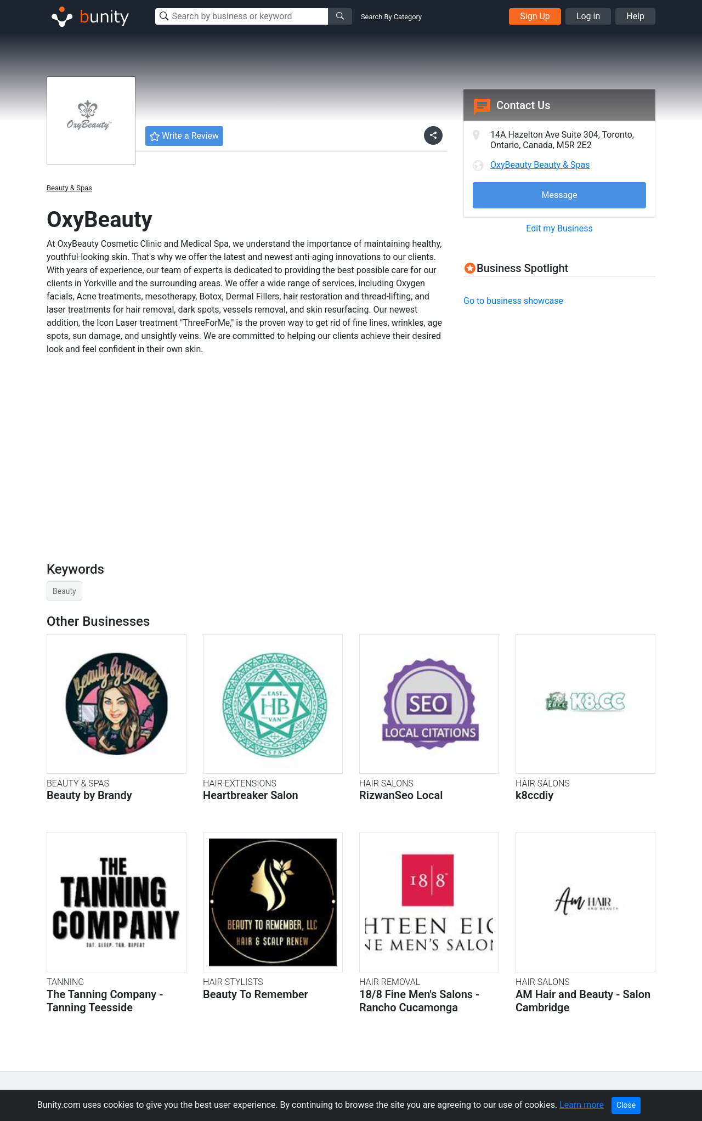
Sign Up (535, 16)
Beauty (64, 591)
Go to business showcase (513, 301)
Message (559, 195)
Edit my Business (559, 228)
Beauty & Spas (69, 188)
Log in (588, 16)
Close (626, 1105)
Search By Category (391, 17)
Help (635, 16)
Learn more (581, 1105)
